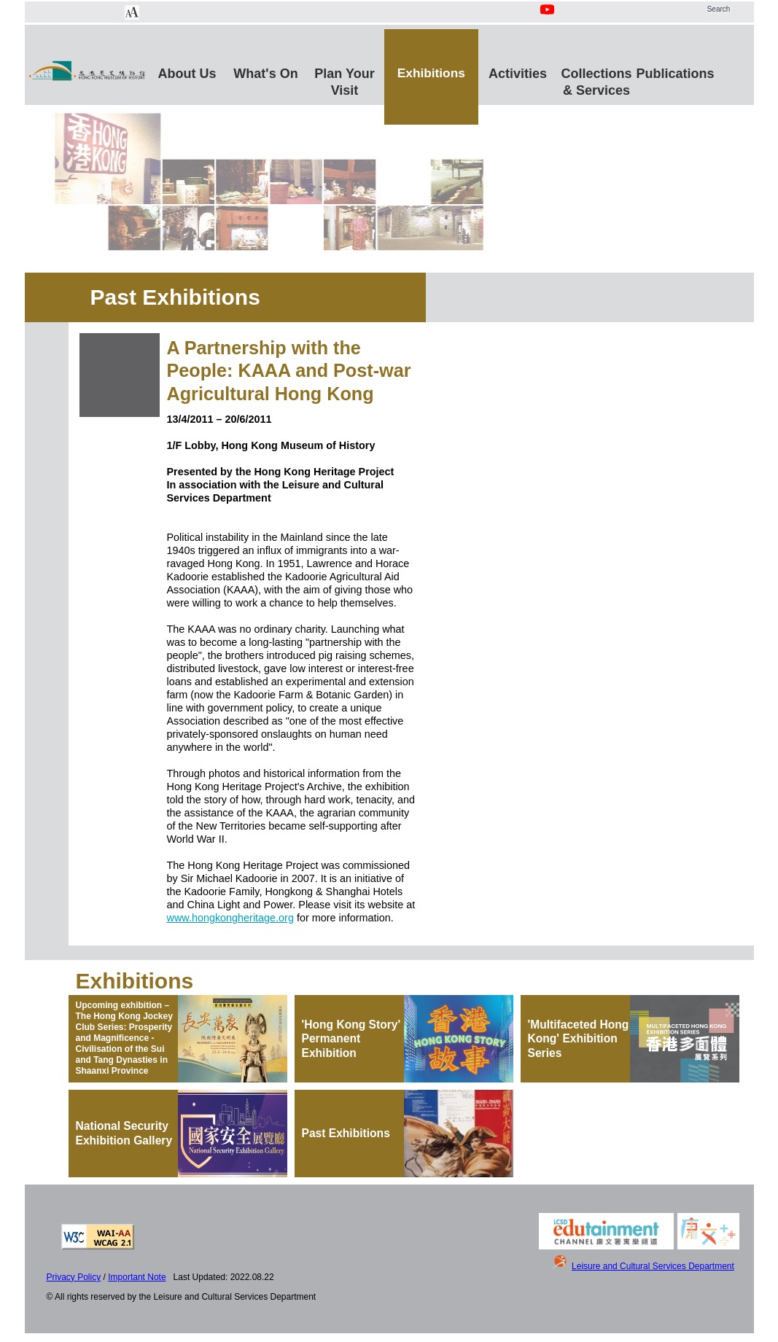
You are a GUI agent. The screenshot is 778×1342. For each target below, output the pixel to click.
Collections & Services (596, 79)
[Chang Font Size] (132, 12)
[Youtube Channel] (548, 17)
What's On (265, 73)
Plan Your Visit (344, 79)
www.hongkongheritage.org (230, 918)
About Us (187, 73)
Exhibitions (431, 73)
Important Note (137, 1277)
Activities (518, 73)
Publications (676, 73)
